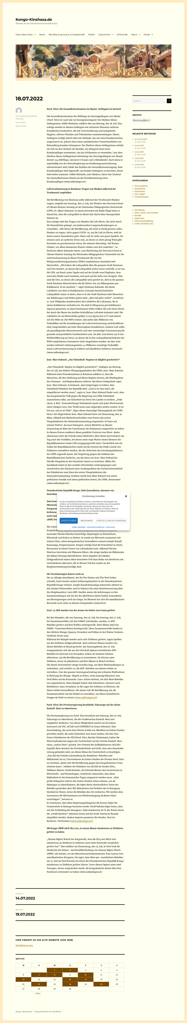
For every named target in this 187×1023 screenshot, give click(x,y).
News (42, 34)
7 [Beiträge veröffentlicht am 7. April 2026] (38, 975)
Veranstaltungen (141, 197)
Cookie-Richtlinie (79, 538)
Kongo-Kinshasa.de (34, 19)
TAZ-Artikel (140, 194)
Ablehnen (87, 531)
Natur (134, 34)
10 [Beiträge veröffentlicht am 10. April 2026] (86, 975)
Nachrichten (21, 126)
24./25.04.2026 (141, 139)
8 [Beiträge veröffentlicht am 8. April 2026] (54, 975)
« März (37, 993)
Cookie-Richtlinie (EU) (144, 224)
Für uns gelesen (141, 186)
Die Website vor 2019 (24, 945)
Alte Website (140, 210)
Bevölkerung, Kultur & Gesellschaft (67, 34)
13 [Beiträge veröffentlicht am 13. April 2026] (23, 979)
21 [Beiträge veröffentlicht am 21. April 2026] (39, 984)
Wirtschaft (122, 34)
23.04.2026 (139, 158)
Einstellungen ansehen (111, 531)
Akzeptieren (68, 531)
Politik (91, 34)
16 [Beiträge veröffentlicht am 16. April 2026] (70, 979)
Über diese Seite (24, 34)
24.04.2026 (139, 145)
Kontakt (138, 215)
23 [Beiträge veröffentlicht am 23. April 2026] (70, 984)
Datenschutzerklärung (96, 538)
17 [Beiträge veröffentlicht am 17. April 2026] (86, 979)
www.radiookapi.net (86, 697)
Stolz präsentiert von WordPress (47, 1012)
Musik (147, 34)
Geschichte (104, 34)
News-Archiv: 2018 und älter (146, 213)
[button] (126, 507)
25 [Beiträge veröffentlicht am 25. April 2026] (101, 984)
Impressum (110, 538)
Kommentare (140, 189)
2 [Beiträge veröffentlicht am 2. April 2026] (70, 970)
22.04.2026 (139, 164)
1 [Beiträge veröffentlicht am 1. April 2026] (54, 970)
